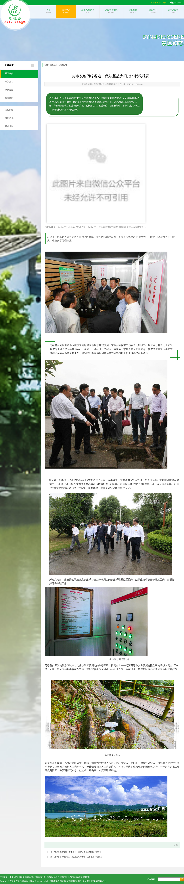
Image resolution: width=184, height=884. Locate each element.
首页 (46, 65)
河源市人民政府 (52, 877)
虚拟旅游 (9, 110)
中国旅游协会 (40, 877)
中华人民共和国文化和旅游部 (22, 877)
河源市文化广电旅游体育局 (71, 877)
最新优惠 (9, 118)
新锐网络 (87, 877)
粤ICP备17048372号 (98, 881)
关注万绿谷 (177, 3)
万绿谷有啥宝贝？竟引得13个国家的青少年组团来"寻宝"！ (78, 852)
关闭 (176, 845)
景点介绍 (9, 126)
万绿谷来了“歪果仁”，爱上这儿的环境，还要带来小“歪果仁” (78, 857)
